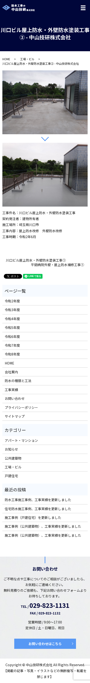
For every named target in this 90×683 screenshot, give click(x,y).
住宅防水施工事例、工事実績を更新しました (38, 508)
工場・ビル (27, 59)
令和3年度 (12, 309)
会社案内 (11, 371)
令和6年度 (12, 336)
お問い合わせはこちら (45, 643)
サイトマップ (15, 416)
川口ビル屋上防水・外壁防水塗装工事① (36, 260)
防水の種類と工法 (18, 380)
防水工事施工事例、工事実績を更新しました (38, 499)
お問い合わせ (15, 398)
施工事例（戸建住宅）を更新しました (33, 517)
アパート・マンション (21, 440)
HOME (6, 59)
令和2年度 (12, 301)
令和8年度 (12, 354)
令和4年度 (12, 318)
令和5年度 (12, 327)
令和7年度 (12, 345)
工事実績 (11, 389)
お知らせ (11, 449)
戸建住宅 (11, 475)
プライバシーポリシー (21, 407)
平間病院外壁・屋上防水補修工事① (57, 265)
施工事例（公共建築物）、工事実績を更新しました (43, 526)
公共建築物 (13, 458)
